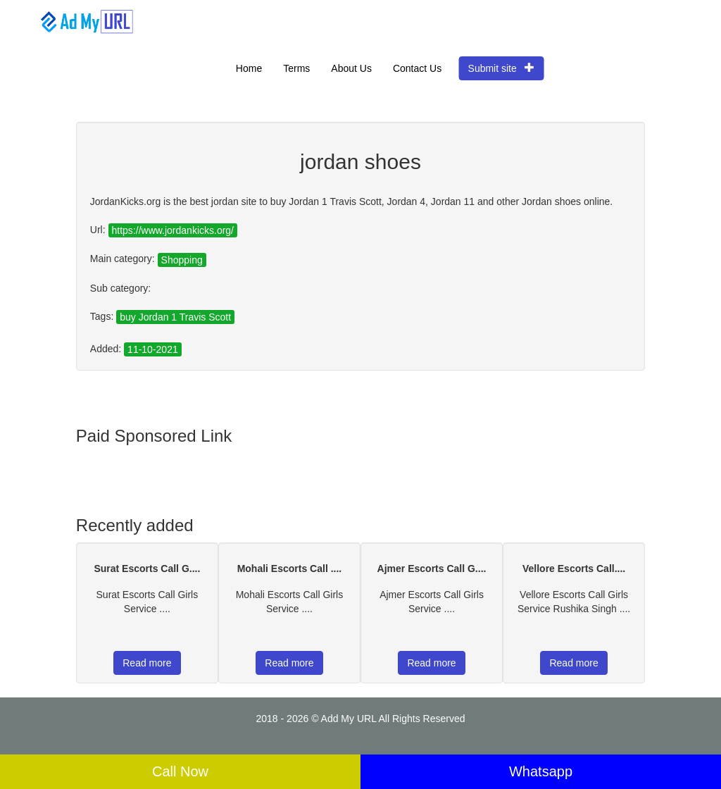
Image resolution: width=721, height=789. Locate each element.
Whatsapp (540, 771)
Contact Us (417, 68)
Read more (147, 663)
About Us (351, 68)
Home (249, 68)
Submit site (501, 68)
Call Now (180, 771)
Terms (296, 68)
